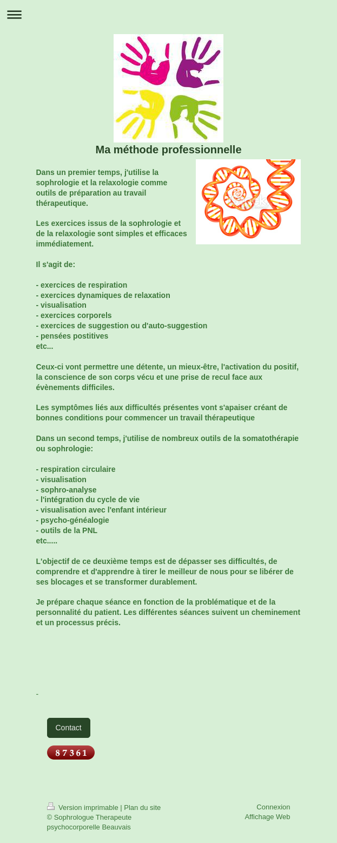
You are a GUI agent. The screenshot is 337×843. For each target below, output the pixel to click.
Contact (69, 727)
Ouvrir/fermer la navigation (168, 14)
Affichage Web (267, 817)
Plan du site (142, 807)
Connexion (273, 807)
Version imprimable (84, 807)
